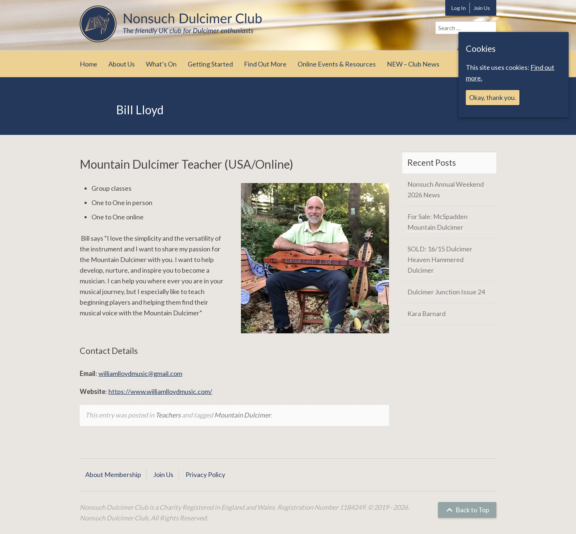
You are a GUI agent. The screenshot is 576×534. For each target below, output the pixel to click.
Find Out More (265, 64)
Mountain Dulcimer (242, 415)
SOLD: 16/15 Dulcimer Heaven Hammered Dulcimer (439, 259)
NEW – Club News (413, 64)
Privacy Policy (205, 474)
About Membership (113, 474)
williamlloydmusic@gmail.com (140, 373)
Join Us (482, 8)
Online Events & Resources (337, 64)
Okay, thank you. (492, 97)
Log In (458, 8)
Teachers (168, 415)
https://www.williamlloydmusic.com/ (160, 391)
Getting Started (210, 64)
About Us (121, 64)
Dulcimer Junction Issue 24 (446, 292)
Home (88, 64)
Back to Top (467, 510)
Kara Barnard (426, 313)
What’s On (161, 64)
